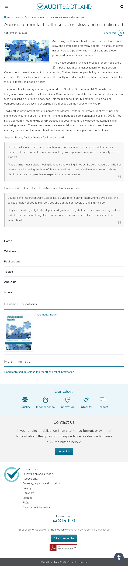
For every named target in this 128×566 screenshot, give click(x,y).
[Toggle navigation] (6, 7)
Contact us (64, 451)
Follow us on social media (38, 474)
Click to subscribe (64, 538)
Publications (12, 261)
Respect (103, 407)
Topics (8, 271)
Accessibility (30, 478)
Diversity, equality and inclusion (41, 483)
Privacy (27, 488)
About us (10, 282)
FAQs (26, 502)
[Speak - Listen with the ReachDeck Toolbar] (119, 557)
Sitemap (28, 497)
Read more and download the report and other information (39, 371)
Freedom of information (37, 507)
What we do (12, 251)
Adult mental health (45, 314)
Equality (25, 407)
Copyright (28, 493)
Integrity (86, 407)
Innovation (68, 407)
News (18, 17)
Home (7, 17)
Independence (45, 407)
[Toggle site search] (122, 6)
